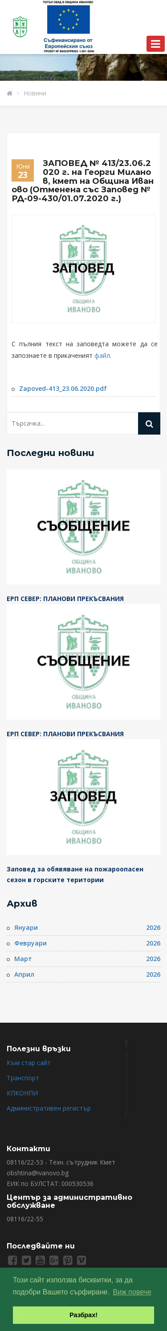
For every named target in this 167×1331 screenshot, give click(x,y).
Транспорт (23, 1078)
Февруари (30, 943)
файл (102, 355)
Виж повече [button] (132, 1292)
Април (24, 974)
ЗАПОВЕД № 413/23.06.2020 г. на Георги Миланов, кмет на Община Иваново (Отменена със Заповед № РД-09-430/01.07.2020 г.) (83, 180)
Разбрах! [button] (83, 1315)
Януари (26, 927)
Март (23, 958)
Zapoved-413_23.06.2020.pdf (63, 388)
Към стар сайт (29, 1062)
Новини (35, 93)
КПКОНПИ (22, 1093)
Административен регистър (49, 1108)
